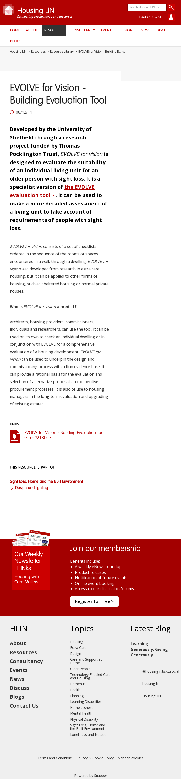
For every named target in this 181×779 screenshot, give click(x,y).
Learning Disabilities (86, 701)
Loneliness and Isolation (89, 734)
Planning (77, 695)
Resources (54, 30)
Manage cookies (130, 758)
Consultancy (82, 30)
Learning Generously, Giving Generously (149, 649)
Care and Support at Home (86, 661)
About (32, 30)
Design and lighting (31, 488)
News (145, 30)
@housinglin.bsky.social (155, 671)
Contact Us (24, 705)
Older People (80, 668)
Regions (127, 30)
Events (107, 30)
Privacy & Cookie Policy (95, 758)
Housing (76, 641)
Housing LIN (18, 52)
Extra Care (78, 647)
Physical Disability (84, 719)
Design (75, 653)
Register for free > (94, 601)
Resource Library (62, 52)
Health (75, 689)
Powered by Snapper (90, 775)
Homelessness (81, 707)
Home (15, 30)
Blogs (15, 41)
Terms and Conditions (55, 758)
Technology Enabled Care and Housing (90, 676)
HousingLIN (146, 696)
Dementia (78, 684)
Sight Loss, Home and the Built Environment (46, 482)
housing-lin (145, 684)
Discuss (163, 30)
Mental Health (81, 713)
